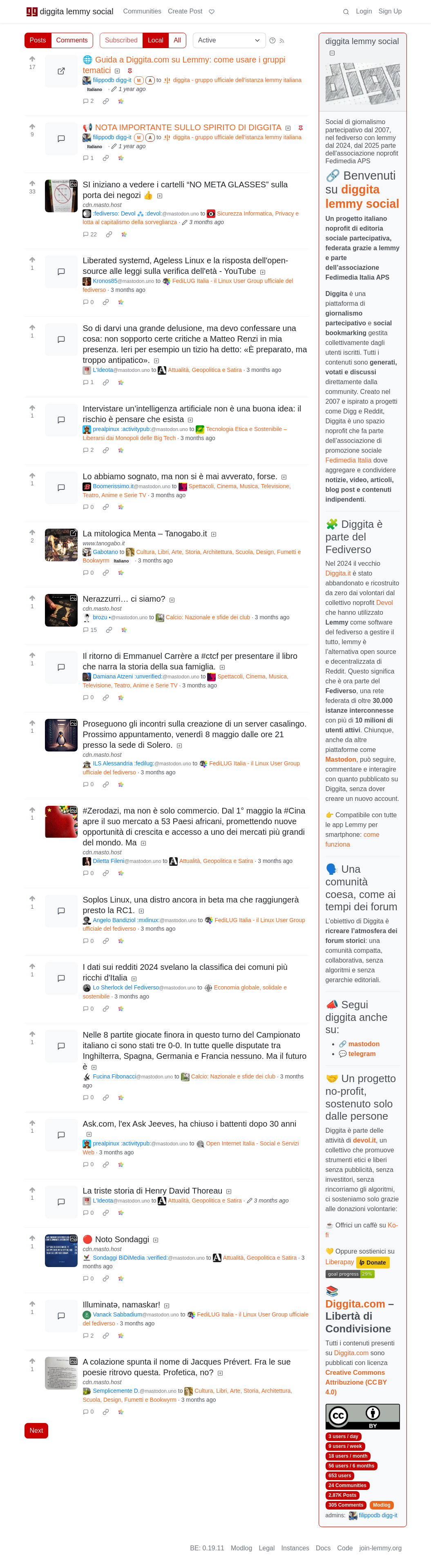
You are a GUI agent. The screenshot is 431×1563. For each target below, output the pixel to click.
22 (90, 234)
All (177, 40)
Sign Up (390, 11)
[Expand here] (61, 196)
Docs (323, 1548)
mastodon (364, 1044)
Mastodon (341, 759)
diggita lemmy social (70, 11)
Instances (295, 1548)
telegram (362, 1053)
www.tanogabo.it (104, 543)
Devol (384, 602)
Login (364, 11)
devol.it (364, 1140)
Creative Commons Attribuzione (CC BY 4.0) (356, 1382)
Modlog (382, 1505)
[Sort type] (229, 40)
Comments (72, 40)
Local (155, 40)
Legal (267, 1548)
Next (36, 1430)
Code (345, 1548)
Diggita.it (338, 573)
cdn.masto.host (102, 205)
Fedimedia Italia (349, 460)
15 (90, 630)
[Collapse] (332, 53)
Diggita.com (355, 1304)
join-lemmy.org (381, 1548)
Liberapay (340, 1261)
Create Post (185, 11)
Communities (142, 11)
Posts (38, 40)
